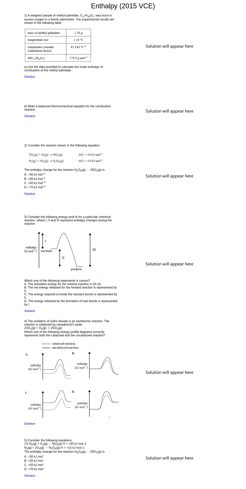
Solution (29, 76)
